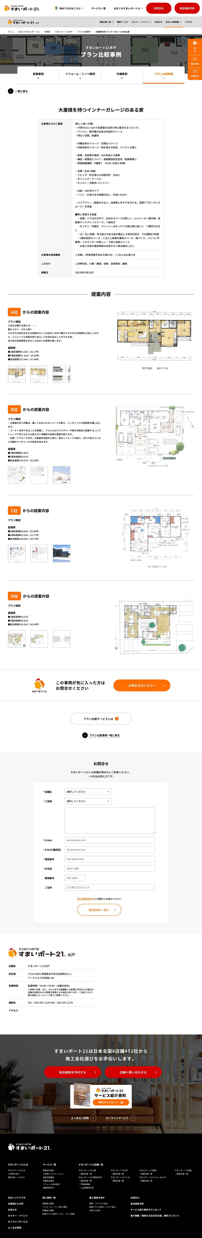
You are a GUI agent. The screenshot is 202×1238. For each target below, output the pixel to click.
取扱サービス (122, 22)
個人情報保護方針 (86, 898)
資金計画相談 (48, 1177)
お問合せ (159, 8)
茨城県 (47, 31)
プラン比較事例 (84, 31)
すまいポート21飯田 (147, 1170)
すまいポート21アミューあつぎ (152, 1177)
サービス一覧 (99, 8)
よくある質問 (14, 1227)
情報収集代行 (48, 1187)
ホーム (11, 31)
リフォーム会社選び (51, 1184)
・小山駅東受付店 (86, 1187)
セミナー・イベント (140, 22)
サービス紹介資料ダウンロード (146, 1209)
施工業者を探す (97, 1197)
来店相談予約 (187, 8)
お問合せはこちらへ (141, 685)
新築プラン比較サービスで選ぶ (102, 1206)
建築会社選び (48, 1170)
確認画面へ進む (99, 910)
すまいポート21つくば (120, 1177)
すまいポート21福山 (183, 1170)
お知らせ (158, 22)
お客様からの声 (15, 1203)
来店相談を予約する (72, 1072)
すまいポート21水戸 (63, 31)
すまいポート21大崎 (87, 1170)
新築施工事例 (48, 1203)
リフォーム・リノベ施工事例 (54, 1206)
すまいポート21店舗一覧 (91, 1164)
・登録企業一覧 (85, 1173)
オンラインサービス (18, 1221)
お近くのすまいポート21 (127, 8)
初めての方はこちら (67, 8)
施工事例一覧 (49, 1197)
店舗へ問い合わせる (133, 1072)
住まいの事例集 (172, 22)
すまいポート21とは (18, 1164)
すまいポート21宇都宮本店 (90, 1177)
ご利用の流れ (13, 1173)
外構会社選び (48, 1180)
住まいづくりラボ (17, 1197)
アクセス (188, 22)
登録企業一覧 (105, 22)
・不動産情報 (84, 1184)
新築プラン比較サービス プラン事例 (58, 1213)
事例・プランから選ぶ (98, 1203)
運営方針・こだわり (16, 1177)
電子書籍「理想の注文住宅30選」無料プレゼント (155, 1215)
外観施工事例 (48, 1210)
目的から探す (95, 1210)
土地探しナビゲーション (53, 1173)
